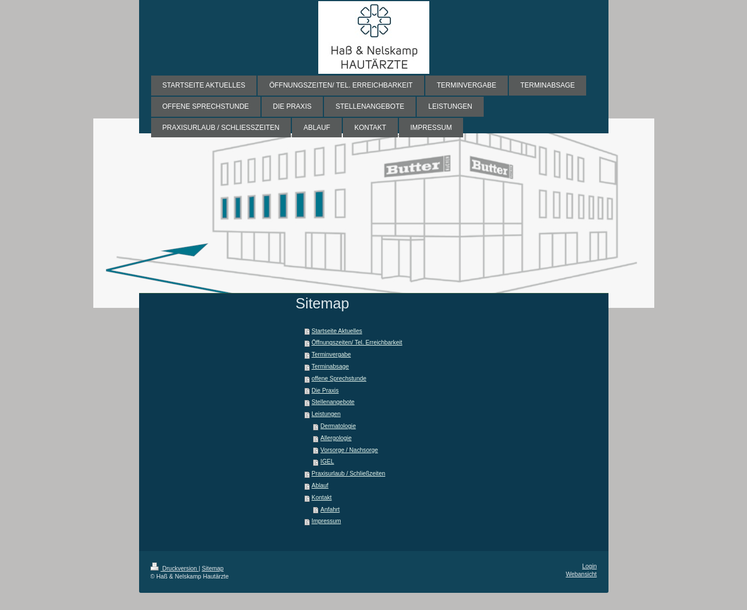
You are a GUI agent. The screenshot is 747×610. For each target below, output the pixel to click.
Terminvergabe (331, 354)
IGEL (327, 461)
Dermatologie (338, 426)
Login (589, 566)
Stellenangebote (332, 402)
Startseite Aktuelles (336, 331)
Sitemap (213, 568)
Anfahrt (330, 509)
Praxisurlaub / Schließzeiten (348, 473)
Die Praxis (324, 390)
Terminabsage (330, 366)
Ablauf (319, 485)
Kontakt (321, 497)
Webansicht (581, 574)
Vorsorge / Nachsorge (349, 450)
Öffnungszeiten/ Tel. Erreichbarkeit (356, 342)
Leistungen (326, 414)
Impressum (326, 521)
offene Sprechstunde (338, 378)
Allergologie (336, 438)
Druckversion (175, 568)
